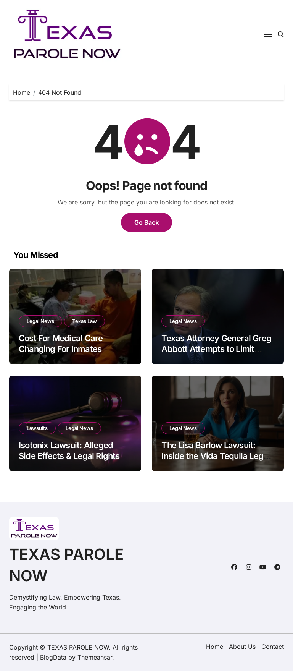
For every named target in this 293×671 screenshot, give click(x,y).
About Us (242, 646)
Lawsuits (37, 428)
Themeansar (94, 657)
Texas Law (84, 321)
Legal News (40, 321)
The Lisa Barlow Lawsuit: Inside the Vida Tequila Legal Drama (215, 456)
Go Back (146, 222)
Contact (272, 646)
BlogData (53, 657)
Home (214, 646)
